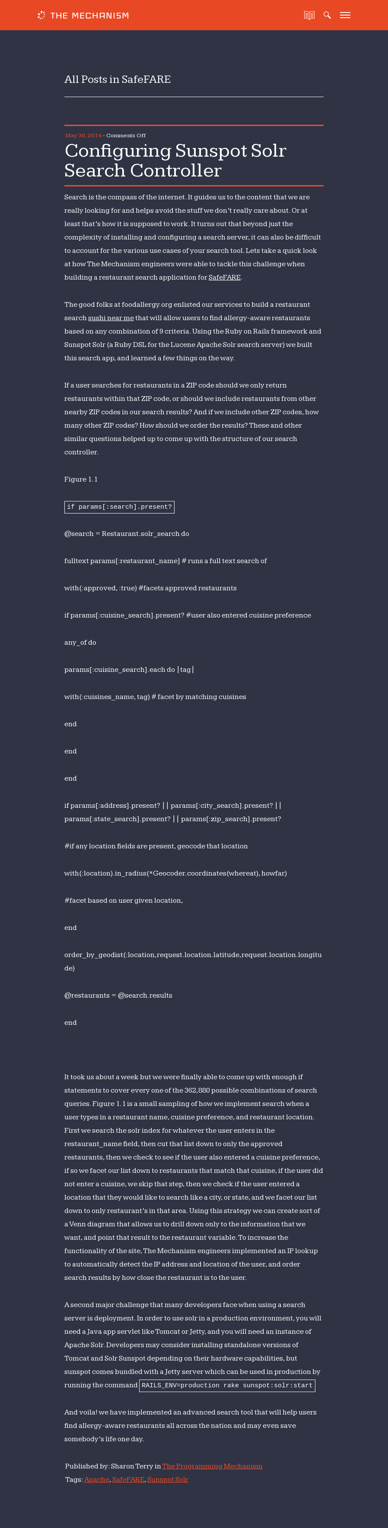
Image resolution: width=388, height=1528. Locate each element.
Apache (96, 1479)
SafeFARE (225, 277)
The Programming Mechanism (212, 1466)
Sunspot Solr (167, 1479)
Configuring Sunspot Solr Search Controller (175, 161)
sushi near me (111, 318)
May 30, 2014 (83, 135)
